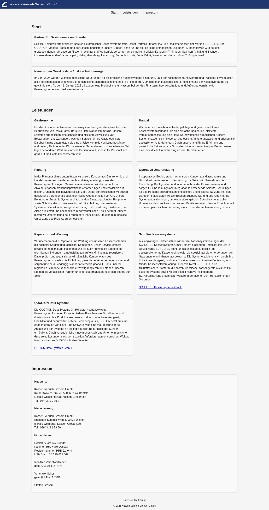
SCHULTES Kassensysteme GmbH (160, 287)
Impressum (150, 12)
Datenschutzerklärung (134, 500)
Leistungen (130, 12)
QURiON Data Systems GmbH (53, 348)
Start (114, 12)
